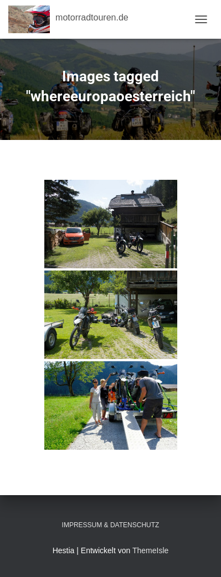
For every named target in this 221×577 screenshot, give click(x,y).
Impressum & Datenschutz (111, 525)
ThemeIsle (150, 550)
